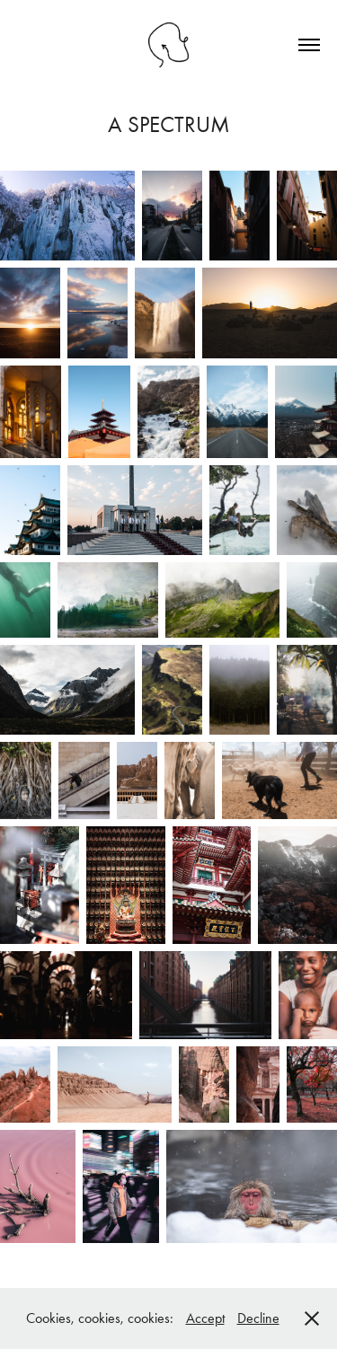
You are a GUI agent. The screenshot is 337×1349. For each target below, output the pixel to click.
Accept (205, 1318)
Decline (258, 1318)
